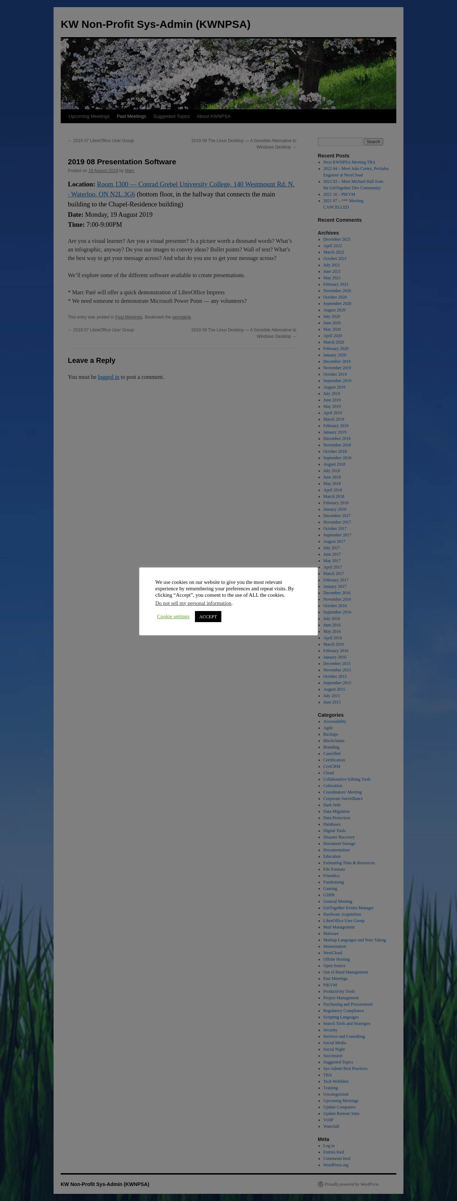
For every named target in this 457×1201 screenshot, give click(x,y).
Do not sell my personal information (193, 603)
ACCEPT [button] (208, 616)
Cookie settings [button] (173, 616)
